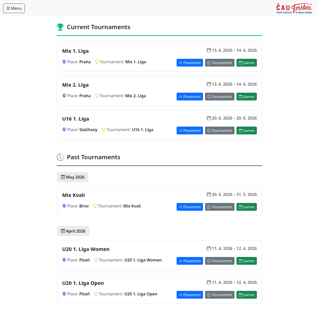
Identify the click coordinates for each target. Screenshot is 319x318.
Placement (190, 62)
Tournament (219, 62)
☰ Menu (14, 8)
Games (247, 62)
